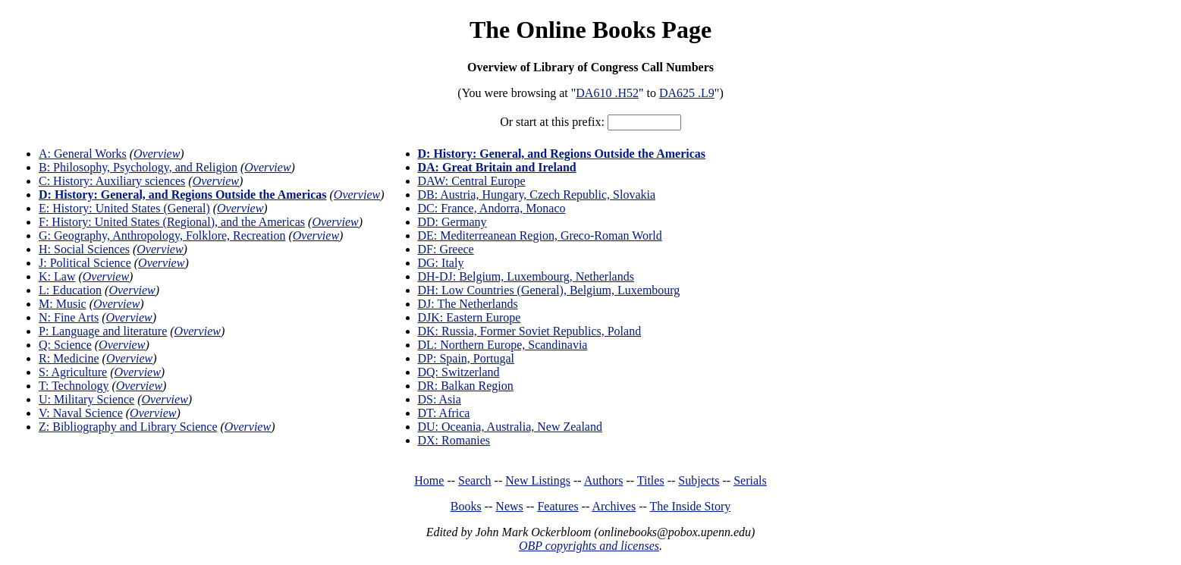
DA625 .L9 (687, 92)
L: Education (70, 290)
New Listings (537, 480)
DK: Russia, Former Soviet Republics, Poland (530, 331)
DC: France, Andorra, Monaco (492, 208)
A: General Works (83, 153)
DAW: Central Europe (472, 180)
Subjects (698, 480)
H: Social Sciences (84, 249)
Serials (750, 480)
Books (466, 506)
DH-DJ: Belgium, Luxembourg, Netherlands (526, 276)
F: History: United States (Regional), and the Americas (172, 221)
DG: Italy (441, 262)
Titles (650, 480)
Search (475, 480)
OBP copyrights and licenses (589, 545)
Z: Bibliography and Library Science (128, 426)
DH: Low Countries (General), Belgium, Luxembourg (549, 290)
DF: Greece (446, 249)
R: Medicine (69, 358)
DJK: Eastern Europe (469, 317)
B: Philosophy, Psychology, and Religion (138, 167)
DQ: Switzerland (459, 372)
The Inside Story (690, 506)
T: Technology (73, 385)
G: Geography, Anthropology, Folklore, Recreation (162, 235)
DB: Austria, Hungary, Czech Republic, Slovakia (537, 194)
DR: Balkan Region (466, 385)
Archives (614, 506)
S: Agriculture (73, 372)
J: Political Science (85, 262)
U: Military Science (86, 399)
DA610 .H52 (607, 92)
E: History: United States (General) (124, 208)
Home (429, 480)
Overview (156, 153)
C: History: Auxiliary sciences (112, 180)
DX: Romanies (454, 440)
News (509, 506)
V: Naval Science (81, 412)
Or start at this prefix (550, 121)
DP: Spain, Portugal (466, 358)
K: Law (57, 276)
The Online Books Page (590, 29)
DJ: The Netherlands (468, 303)
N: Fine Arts (69, 317)
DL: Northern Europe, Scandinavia (503, 344)
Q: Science (65, 344)
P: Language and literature (103, 331)
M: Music (62, 303)
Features (557, 506)
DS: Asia (439, 399)
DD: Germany (452, 221)
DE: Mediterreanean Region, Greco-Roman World (540, 235)
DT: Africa (444, 412)
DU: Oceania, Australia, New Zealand (510, 426)
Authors (603, 480)
